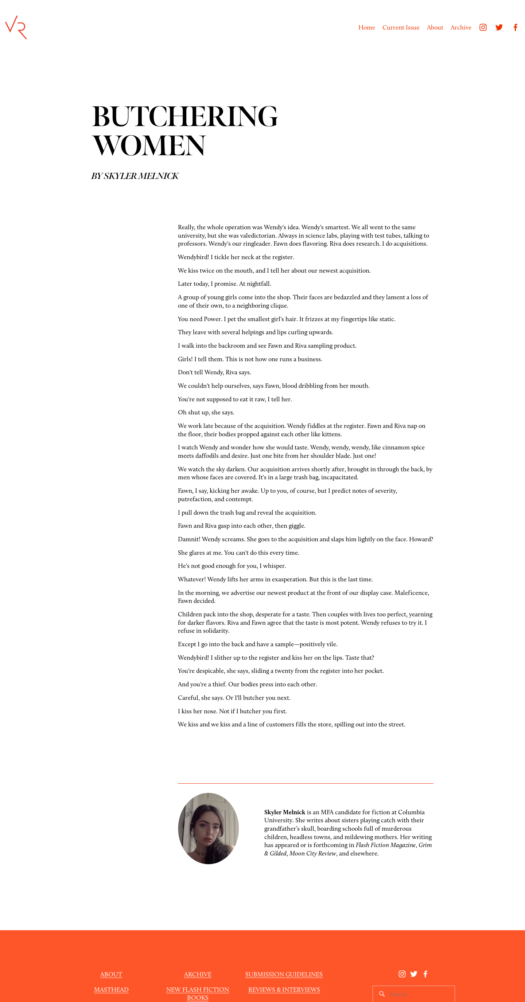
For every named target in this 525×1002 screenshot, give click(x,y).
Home (366, 27)
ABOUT (111, 974)
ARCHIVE (197, 974)
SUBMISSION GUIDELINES (284, 974)
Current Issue (401, 27)
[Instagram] (483, 27)
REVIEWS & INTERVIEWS (284, 989)
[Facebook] (515, 27)
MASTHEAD (111, 989)
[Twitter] (499, 27)
